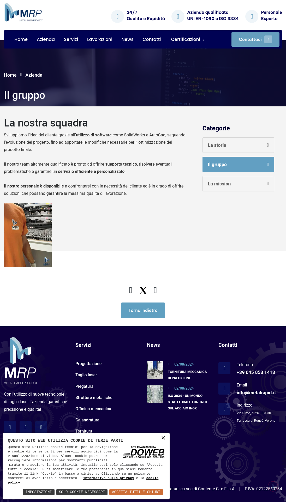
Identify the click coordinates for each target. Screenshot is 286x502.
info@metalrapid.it (256, 392)
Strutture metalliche (93, 397)
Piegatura (84, 386)
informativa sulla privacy (108, 478)
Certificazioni (185, 39)
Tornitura (83, 431)
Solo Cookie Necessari (82, 491)
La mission (219, 183)
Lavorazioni (99, 39)
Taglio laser (86, 374)
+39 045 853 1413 (256, 372)
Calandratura (87, 420)
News (128, 39)
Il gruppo (217, 164)
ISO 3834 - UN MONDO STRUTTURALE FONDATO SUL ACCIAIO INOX (187, 402)
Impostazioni (39, 491)
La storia (217, 145)
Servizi (71, 39)
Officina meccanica (93, 408)
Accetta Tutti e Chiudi (136, 491)
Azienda (46, 39)
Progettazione (88, 363)
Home (21, 39)
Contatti (151, 39)
